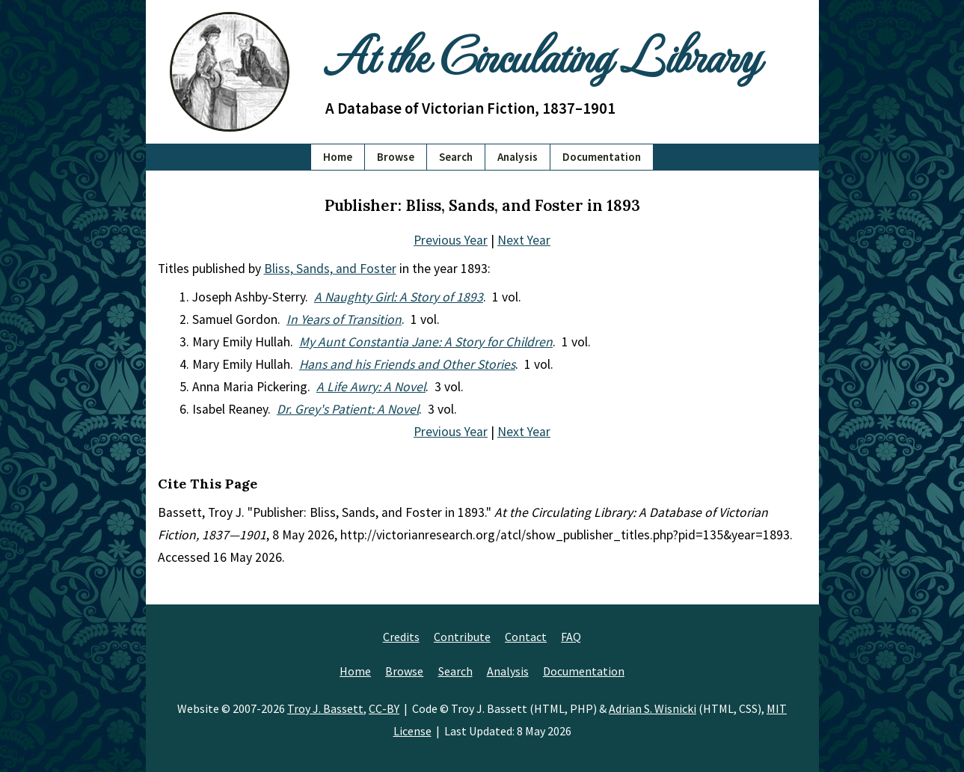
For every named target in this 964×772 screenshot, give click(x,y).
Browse (395, 157)
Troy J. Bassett (325, 708)
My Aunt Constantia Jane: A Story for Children (426, 342)
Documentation (601, 157)
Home (337, 157)
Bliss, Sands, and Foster (330, 268)
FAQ (571, 636)
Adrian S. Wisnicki (652, 708)
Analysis (517, 157)
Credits (401, 636)
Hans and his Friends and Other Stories (407, 364)
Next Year (523, 240)
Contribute (462, 636)
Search (456, 157)
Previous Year (451, 240)
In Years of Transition (344, 319)
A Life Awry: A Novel (371, 387)
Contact (526, 636)
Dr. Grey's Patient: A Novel (348, 409)
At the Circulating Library (542, 53)
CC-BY (384, 708)
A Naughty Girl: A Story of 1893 (398, 297)
